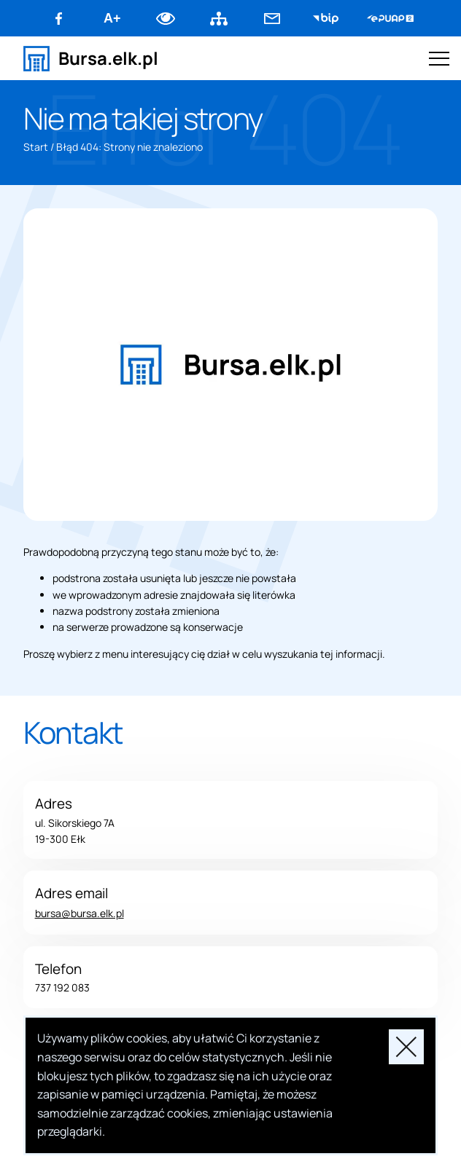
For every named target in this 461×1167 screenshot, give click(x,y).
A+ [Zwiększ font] (112, 18)
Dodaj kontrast (165, 18)
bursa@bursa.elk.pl (79, 913)
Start (35, 147)
